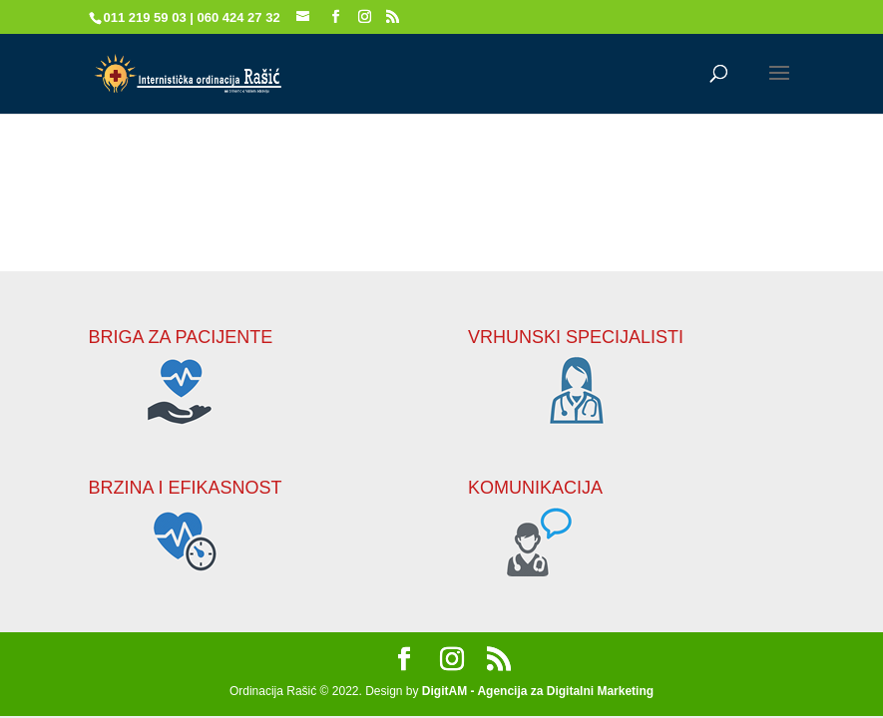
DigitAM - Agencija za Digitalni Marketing (538, 691)
